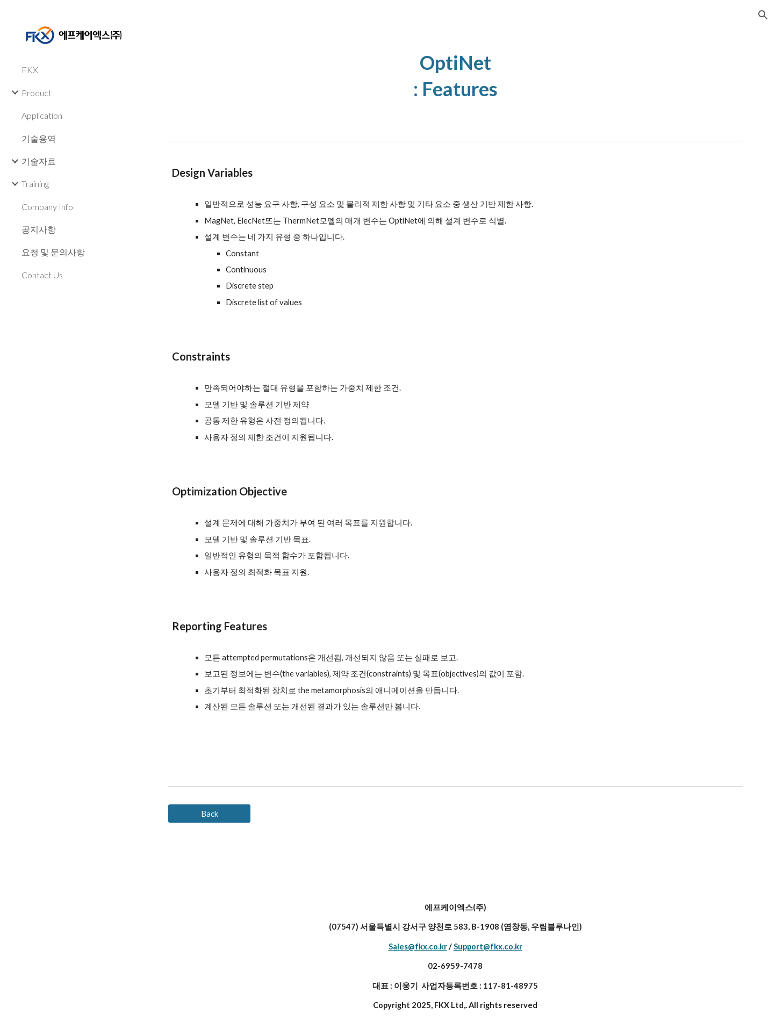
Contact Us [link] (42, 275)
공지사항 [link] (38, 229)
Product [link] (36, 93)
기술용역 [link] (38, 138)
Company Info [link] (47, 207)
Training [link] (35, 183)
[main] (455, 75)
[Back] (209, 813)
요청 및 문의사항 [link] (53, 252)
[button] (763, 15)
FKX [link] (29, 69)
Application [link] (41, 115)
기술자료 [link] (38, 161)
